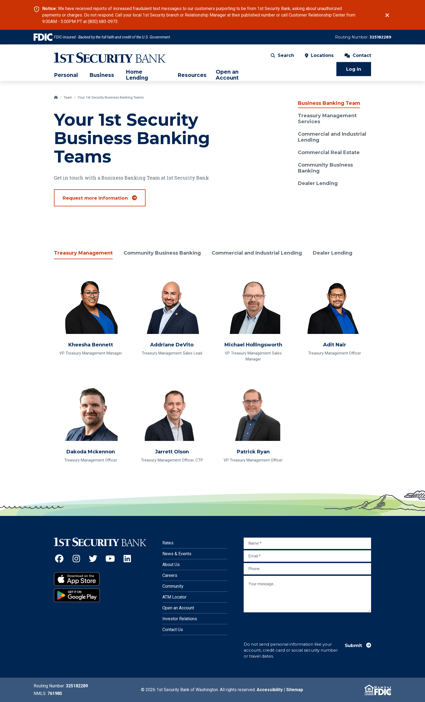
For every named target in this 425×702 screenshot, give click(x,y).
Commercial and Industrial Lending (332, 137)
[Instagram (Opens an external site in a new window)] (76, 558)
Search (282, 55)
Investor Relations (179, 618)
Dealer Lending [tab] (334, 253)
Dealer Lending (318, 183)
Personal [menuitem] (66, 75)
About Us (171, 564)
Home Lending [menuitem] (137, 75)
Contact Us (172, 629)
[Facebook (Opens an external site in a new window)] (59, 558)
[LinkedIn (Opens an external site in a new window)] (127, 558)
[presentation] (285, 624)
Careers (169, 575)
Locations (319, 55)
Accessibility (270, 689)
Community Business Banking (325, 168)
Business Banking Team (329, 103)
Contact (357, 55)
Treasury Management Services (327, 119)
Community (172, 586)
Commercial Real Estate (329, 152)
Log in (353, 69)
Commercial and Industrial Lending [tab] (258, 253)
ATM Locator (174, 597)
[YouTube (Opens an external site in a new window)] (110, 558)
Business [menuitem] (101, 75)
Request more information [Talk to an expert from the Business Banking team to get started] (95, 198)
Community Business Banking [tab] (163, 253)
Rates (167, 542)
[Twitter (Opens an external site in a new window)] (93, 558)
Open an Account (178, 607)
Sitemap (294, 689)
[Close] (387, 15)
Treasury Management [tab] (83, 253)
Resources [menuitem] (192, 75)
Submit (353, 645)
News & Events (176, 553)
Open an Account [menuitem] (227, 75)
